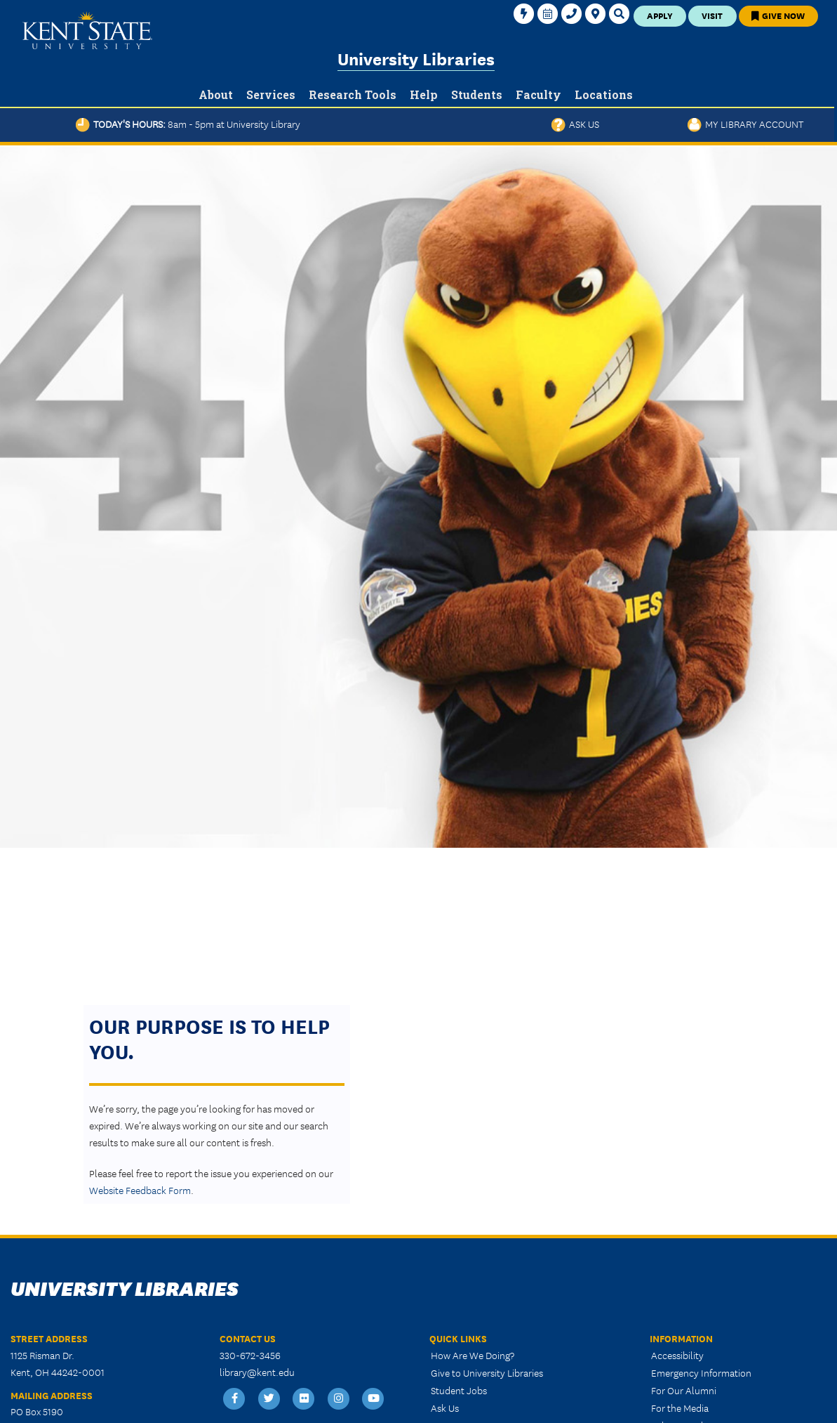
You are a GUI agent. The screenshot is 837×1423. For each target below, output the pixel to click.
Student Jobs (459, 1390)
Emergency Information (701, 1372)
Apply (660, 15)
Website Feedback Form (140, 1190)
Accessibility (677, 1355)
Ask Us (575, 123)
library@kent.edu (257, 1371)
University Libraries (416, 58)
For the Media (680, 1407)
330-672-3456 (250, 1355)
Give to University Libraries (487, 1372)
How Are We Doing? (472, 1355)
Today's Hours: (188, 123)
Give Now (778, 15)
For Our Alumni (683, 1390)
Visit (712, 15)
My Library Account (745, 123)
